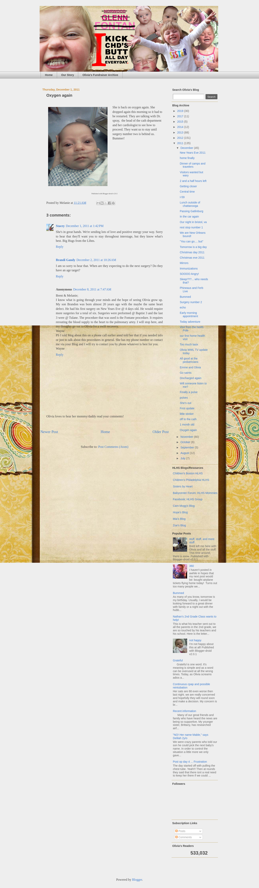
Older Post (160, 432)
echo (183, 307)
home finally (187, 158)
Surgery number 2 (191, 302)
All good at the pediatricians (189, 360)
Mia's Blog (179, 518)
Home (49, 75)
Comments (183, 837)
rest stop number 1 (191, 227)
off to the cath (188, 419)
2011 (180, 143)
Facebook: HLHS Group (187, 499)
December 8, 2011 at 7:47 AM (92, 289)
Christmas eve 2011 (192, 257)
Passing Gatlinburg (191, 211)
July (183, 458)
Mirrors (184, 263)
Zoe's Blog (179, 525)
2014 (180, 127)
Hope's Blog (180, 512)
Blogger (137, 879)
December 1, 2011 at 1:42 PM (84, 226)
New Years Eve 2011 (193, 152)
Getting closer (188, 186)
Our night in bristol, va (193, 222)
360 (191, 565)
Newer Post (49, 432)
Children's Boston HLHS (188, 473)
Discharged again (190, 378)
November (187, 436)
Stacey (60, 226)
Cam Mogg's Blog (184, 505)
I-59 (182, 197)
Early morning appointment (189, 314)
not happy (195, 640)
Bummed (185, 296)
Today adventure (190, 321)
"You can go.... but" (191, 241)
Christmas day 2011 (192, 252)
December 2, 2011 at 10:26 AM (96, 260)
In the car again (189, 216)
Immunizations (189, 268)
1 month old (187, 424)
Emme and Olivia (190, 367)
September (187, 447)
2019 (180, 111)
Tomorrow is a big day (193, 247)
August (185, 453)
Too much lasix (189, 344)
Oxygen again (188, 430)
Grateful (178, 660)
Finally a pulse (189, 392)
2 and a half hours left (193, 181)
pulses (184, 397)
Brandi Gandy (65, 260)
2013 (180, 132)
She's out (185, 403)
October (185, 442)
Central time (187, 191)
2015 (180, 121)
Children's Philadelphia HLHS (191, 479)
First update (187, 408)
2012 (180, 137)
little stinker (187, 413)
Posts (180, 831)
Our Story (67, 75)
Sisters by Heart (183, 486)
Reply (59, 246)
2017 (180, 116)
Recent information (184, 711)
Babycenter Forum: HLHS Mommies (195, 493)
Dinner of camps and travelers (192, 165)
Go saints (185, 372)
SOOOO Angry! (189, 273)
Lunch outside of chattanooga (190, 204)
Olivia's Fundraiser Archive (100, 75)
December (187, 147)
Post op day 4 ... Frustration (190, 761)
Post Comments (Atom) (113, 446)
